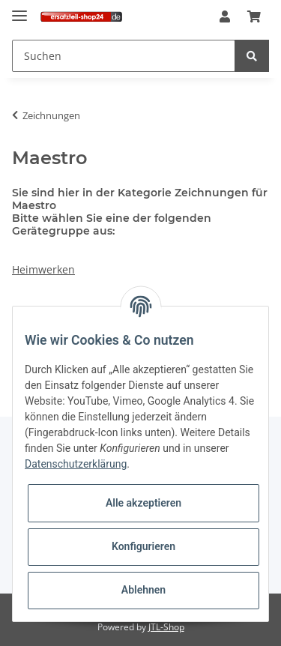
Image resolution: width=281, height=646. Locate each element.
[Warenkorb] (254, 17)
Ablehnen (143, 590)
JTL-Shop (166, 627)
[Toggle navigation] (19, 9)
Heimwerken (43, 269)
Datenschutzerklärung (76, 464)
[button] (224, 17)
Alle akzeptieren (143, 503)
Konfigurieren (143, 546)
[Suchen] (123, 56)
